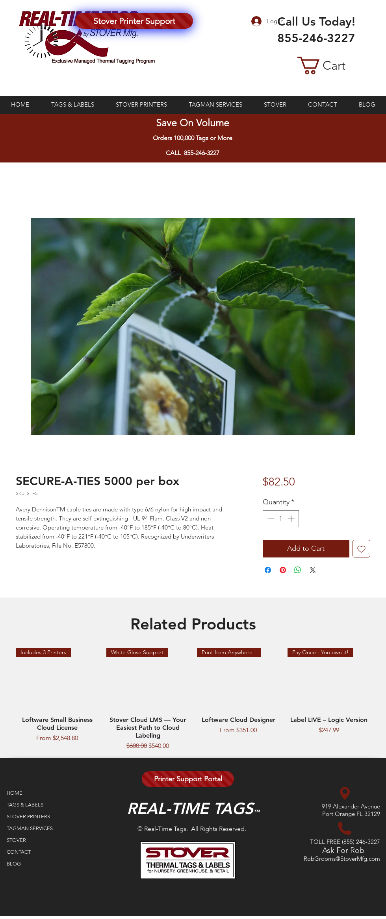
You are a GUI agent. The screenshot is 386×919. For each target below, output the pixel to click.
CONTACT (19, 852)
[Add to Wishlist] (361, 548)
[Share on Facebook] (268, 570)
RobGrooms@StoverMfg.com (342, 858)
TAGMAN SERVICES (30, 828)
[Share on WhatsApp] (297, 570)
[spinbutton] (281, 519)
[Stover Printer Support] (134, 21)
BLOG (14, 864)
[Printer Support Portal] (188, 779)
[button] (333, 65)
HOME (14, 793)
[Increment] (292, 519)
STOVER (16, 840)
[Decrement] (270, 519)
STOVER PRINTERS (28, 816)
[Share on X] (312, 570)
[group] (193, 699)
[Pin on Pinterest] (283, 570)
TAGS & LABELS (25, 805)
